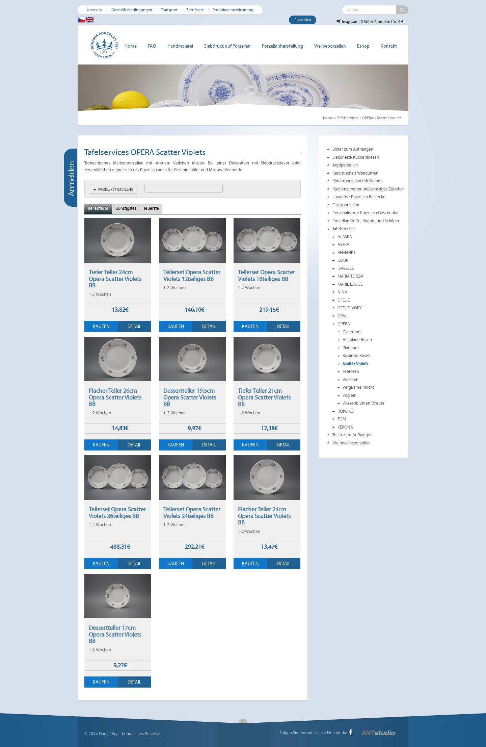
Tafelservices (347, 117)
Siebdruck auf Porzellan (227, 46)
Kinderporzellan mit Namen (357, 181)
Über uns (95, 9)
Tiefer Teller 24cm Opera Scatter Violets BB (115, 278)
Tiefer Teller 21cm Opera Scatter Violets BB (264, 397)
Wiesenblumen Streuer (363, 403)
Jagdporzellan (345, 165)
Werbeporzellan (330, 46)
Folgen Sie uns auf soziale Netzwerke (313, 733)
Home (131, 46)
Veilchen (350, 379)
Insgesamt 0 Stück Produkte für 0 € (369, 21)
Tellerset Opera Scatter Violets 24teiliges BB (191, 513)
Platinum (351, 348)
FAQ (152, 46)
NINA (342, 292)
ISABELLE (346, 268)
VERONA (345, 427)
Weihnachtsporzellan (351, 443)
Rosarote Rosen (357, 355)
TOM (342, 419)
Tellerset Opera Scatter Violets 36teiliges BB (117, 513)
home (328, 117)
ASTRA (343, 244)
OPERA (367, 117)
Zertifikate (195, 9)
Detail (134, 326)
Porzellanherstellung (282, 46)
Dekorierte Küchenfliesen (355, 157)
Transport (169, 9)
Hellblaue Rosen (357, 339)
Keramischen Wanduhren (355, 173)
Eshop (363, 46)
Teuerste (151, 208)
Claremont (352, 332)
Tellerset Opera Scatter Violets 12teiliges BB (191, 275)
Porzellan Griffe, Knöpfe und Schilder (365, 221)
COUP (343, 260)
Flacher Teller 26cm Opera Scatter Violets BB (115, 397)
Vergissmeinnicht (358, 387)
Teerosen (351, 371)
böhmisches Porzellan (142, 734)
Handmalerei (180, 46)
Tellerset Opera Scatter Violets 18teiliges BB (266, 275)
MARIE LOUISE (350, 284)
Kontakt (389, 46)
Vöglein (349, 395)
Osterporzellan (345, 205)
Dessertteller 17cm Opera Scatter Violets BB (115, 634)
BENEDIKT (346, 252)
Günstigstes (125, 208)
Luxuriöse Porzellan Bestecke (358, 197)
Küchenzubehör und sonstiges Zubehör (368, 189)
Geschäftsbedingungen (131, 9)
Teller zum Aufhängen (352, 435)
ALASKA (345, 236)
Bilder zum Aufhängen (352, 149)
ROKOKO (346, 411)
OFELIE (344, 300)
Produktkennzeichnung (233, 9)
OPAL (342, 316)
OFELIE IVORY (350, 308)
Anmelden (302, 20)
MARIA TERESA (350, 276)
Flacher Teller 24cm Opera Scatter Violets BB (264, 516)
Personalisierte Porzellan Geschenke (365, 212)
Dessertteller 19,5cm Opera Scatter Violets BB (189, 397)
